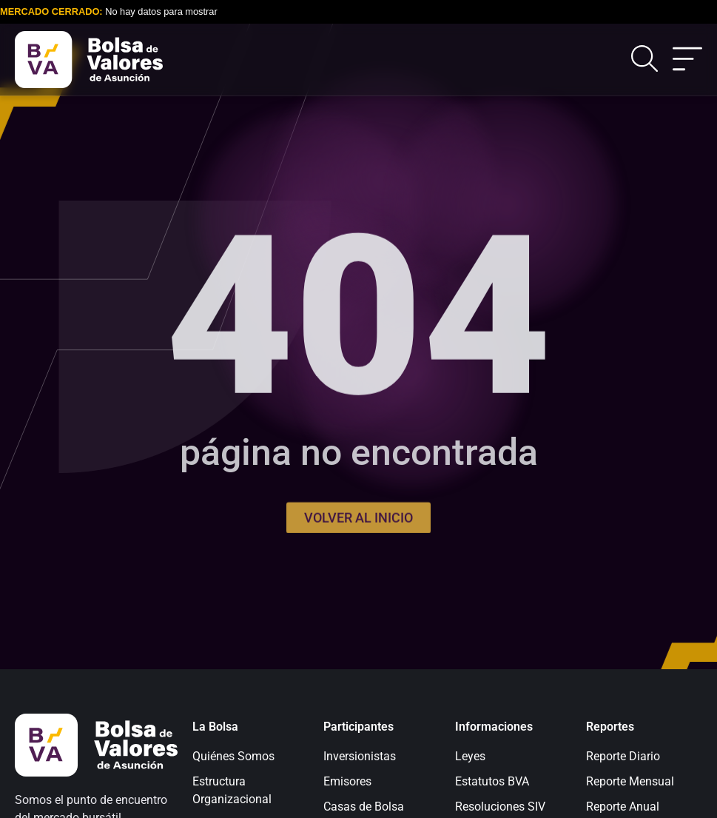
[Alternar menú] (687, 60)
